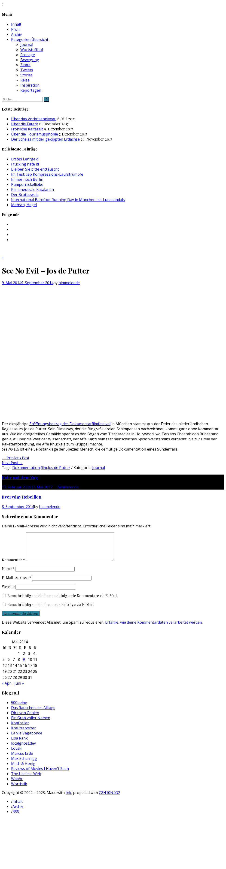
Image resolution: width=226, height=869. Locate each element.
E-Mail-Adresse (16, 583)
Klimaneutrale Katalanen (32, 189)
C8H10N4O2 (109, 798)
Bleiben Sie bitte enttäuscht (35, 169)
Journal (26, 44)
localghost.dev (23, 748)
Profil (15, 29)
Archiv (16, 34)
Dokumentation (26, 467)
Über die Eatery (24, 123)
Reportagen (30, 90)
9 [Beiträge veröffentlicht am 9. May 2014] (24, 665)
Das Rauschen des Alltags (33, 713)
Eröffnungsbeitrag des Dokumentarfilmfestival (69, 423)
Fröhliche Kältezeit (27, 129)
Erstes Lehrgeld (24, 159)
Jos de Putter (59, 467)
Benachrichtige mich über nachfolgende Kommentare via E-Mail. (62, 601)
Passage (27, 54)
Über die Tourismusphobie (34, 134)
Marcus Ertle (22, 758)
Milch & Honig (23, 769)
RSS (15, 817)
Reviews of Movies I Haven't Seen (40, 774)
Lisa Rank (19, 743)
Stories (26, 75)
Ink (68, 798)
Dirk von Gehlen (25, 718)
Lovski (16, 753)
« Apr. (7, 688)
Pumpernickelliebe (27, 184)
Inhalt (16, 24)
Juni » (19, 688)
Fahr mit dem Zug (20, 477)
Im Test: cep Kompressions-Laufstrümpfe (47, 174)
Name (8, 574)
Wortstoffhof (31, 49)
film (44, 467)
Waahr (17, 784)
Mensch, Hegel (24, 204)
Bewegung (29, 59)
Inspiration (30, 85)
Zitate (25, 64)
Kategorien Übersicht (29, 39)
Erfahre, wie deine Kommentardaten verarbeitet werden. (154, 627)
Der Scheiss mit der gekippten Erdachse (45, 139)
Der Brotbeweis (24, 194)
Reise (25, 80)
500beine (19, 708)
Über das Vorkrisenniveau (33, 118)
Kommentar (13, 565)
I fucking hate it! (25, 164)
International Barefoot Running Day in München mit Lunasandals (68, 199)
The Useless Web (26, 779)
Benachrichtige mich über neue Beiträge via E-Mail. (50, 609)
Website (8, 592)
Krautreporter (23, 733)
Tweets (26, 69)
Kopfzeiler (20, 728)
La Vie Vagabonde (26, 738)
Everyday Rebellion (21, 497)
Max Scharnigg (24, 764)
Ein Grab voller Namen (30, 723)
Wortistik (19, 789)
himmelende (69, 282)
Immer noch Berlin (27, 179)
